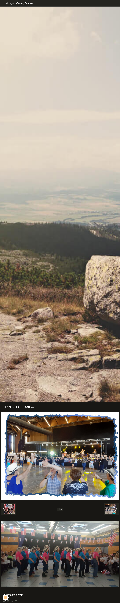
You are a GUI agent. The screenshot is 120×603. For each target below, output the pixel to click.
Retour (60, 509)
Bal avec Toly (10, 600)
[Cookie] (6, 598)
